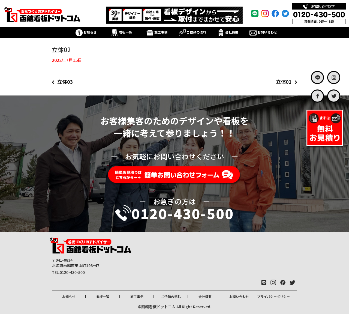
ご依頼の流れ (192, 32)
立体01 (284, 81)
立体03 (65, 81)
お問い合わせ (263, 32)
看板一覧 (121, 32)
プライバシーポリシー (273, 296)
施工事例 (156, 32)
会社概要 (227, 32)
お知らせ (86, 32)
